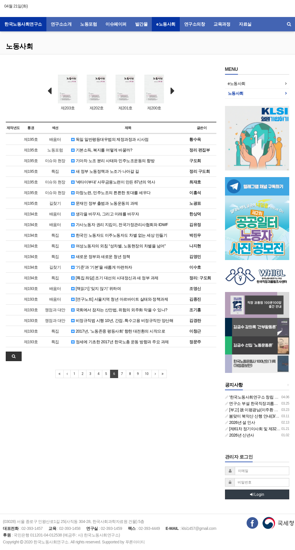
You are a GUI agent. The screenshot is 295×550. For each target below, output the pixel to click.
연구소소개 (61, 24)
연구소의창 (194, 24)
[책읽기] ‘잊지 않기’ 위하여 (96, 288)
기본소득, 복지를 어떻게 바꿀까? (101, 150)
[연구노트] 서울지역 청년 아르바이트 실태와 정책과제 (119, 299)
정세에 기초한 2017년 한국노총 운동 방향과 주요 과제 (120, 342)
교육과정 (221, 24)
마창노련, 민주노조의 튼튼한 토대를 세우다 (110, 192)
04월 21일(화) (16, 6)
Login (257, 494)
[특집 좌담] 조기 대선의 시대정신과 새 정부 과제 (114, 278)
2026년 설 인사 (240, 422)
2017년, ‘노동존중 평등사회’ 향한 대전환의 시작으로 (118, 331)
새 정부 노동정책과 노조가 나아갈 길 (105, 171)
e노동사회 (165, 24)
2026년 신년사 (239, 435)
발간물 (141, 24)
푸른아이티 (135, 542)
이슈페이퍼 (115, 24)
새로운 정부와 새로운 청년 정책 (100, 256)
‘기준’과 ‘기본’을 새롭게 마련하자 (101, 267)
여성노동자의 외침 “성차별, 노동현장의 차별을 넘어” (118, 246)
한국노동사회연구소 (23, 24)
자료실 (245, 24)
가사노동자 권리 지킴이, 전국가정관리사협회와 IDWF (119, 224)
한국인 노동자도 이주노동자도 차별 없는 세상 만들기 (119, 235)
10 (147, 374)
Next (173, 91)
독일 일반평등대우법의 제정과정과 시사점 (110, 139)
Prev (50, 91)
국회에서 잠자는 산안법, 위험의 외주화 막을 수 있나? (119, 310)
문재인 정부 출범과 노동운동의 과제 (104, 203)
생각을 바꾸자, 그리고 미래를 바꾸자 (105, 214)
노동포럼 (88, 24)
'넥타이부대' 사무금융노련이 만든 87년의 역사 (113, 182)
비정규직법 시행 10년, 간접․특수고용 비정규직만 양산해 (122, 320)
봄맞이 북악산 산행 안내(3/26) (253, 416)
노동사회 (19, 46)
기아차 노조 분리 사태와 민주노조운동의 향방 (112, 160)
